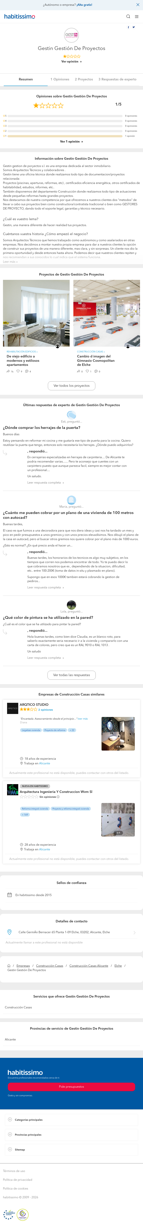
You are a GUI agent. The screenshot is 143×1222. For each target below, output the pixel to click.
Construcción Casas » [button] (91, 352)
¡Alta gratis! (84, 5)
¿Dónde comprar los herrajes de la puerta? (41, 428)
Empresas (23, 966)
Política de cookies (15, 1188)
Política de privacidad (17, 1180)
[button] (71, 1120)
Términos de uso (14, 1171)
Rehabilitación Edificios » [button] (22, 352)
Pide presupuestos (71, 1086)
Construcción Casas (49, 966)
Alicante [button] (44, 763)
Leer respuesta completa (44, 482)
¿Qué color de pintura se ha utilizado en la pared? (48, 618)
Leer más (9, 261)
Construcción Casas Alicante (88, 966)
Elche (118, 966)
